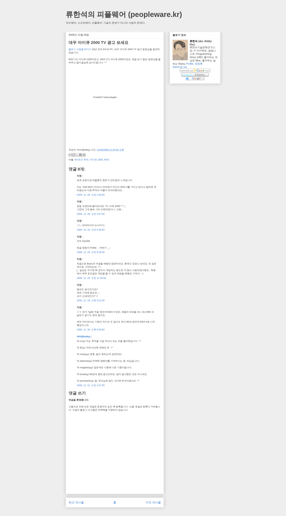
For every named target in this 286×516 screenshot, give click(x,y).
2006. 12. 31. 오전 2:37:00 (91, 385)
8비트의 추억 (81, 159)
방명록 (198, 63)
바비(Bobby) (83, 336)
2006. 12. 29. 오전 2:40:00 (91, 194)
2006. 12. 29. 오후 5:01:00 (91, 300)
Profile (189, 63)
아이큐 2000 (96, 159)
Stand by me (180, 67)
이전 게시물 (153, 502)
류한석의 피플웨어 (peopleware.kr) (124, 14)
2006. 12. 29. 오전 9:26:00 (91, 252)
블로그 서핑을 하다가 (80, 49)
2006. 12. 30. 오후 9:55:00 (91, 329)
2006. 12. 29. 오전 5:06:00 (91, 229)
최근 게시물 (76, 502)
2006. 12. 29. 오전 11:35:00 (91, 278)
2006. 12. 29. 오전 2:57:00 (91, 214)
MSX (106, 159)
